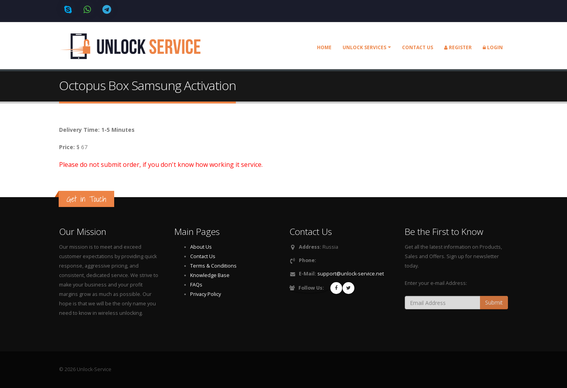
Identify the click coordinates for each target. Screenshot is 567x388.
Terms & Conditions (213, 265)
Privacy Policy (205, 294)
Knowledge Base (210, 275)
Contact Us (202, 256)
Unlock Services (364, 47)
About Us (201, 247)
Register (458, 47)
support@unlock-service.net (350, 273)
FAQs (196, 284)
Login (493, 47)
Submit (494, 302)
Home (324, 47)
